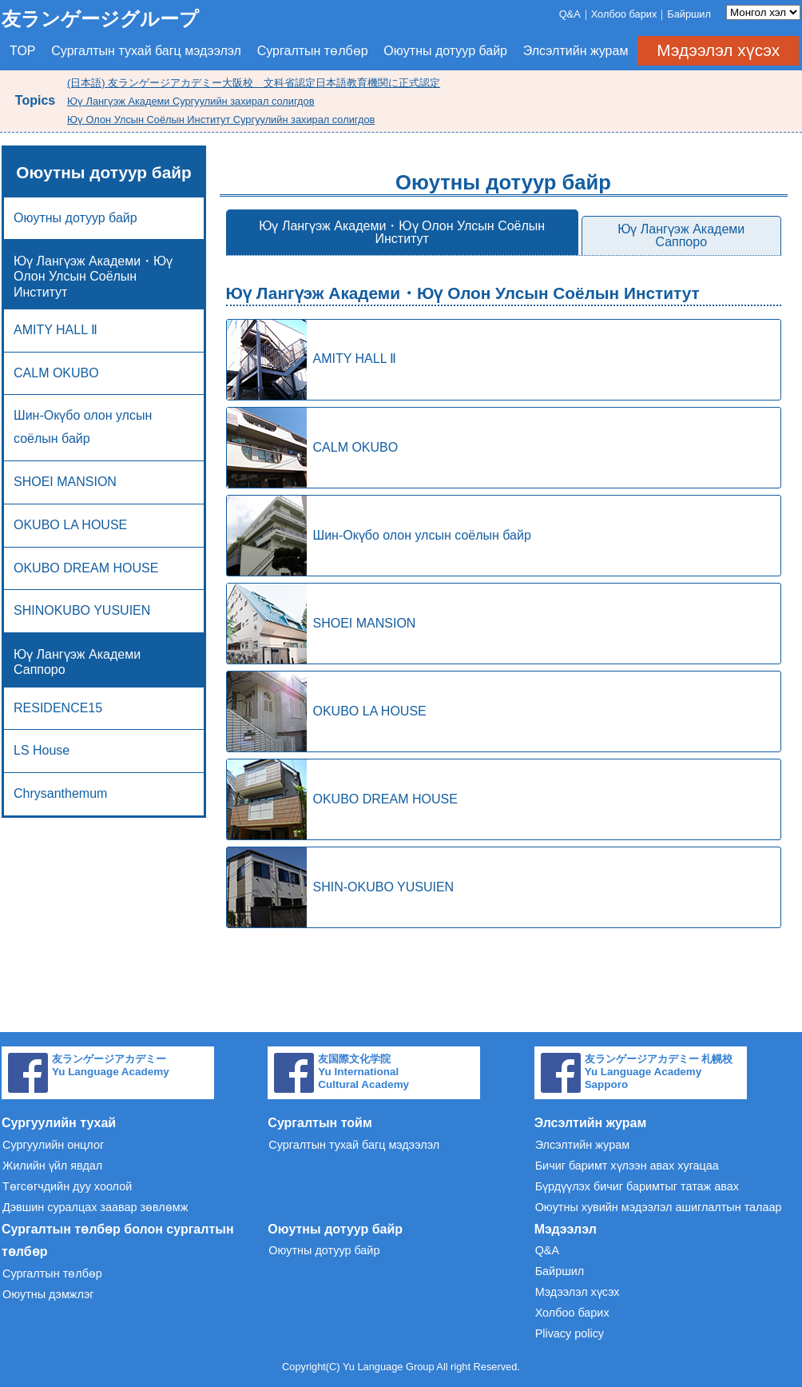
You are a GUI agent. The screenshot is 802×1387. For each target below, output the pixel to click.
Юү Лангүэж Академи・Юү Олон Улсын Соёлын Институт (402, 232)
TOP (23, 51)
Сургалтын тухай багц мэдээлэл (146, 51)
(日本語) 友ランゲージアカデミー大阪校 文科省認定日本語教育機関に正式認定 (253, 83)
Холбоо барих (624, 14)
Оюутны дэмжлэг (47, 1294)
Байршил (689, 14)
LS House (41, 750)
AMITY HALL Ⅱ (312, 360)
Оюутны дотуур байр (445, 51)
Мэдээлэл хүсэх (718, 50)
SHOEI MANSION (65, 481)
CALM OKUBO (56, 373)
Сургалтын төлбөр (312, 51)
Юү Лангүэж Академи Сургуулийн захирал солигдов (190, 101)
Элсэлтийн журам (576, 51)
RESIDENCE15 (58, 708)
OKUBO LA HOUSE (70, 525)
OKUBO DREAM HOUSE (86, 568)
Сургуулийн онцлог (53, 1144)
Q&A (570, 14)
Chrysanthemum (60, 793)
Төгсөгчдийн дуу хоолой (67, 1186)
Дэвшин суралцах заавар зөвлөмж (95, 1207)
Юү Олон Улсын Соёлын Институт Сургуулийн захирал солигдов (221, 120)
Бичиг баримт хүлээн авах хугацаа (627, 1165)
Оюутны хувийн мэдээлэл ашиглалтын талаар (658, 1207)
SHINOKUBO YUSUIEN (82, 610)
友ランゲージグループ (100, 19)
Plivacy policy (569, 1333)
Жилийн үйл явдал (52, 1165)
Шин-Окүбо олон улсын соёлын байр (83, 427)
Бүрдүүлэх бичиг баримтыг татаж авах (637, 1186)
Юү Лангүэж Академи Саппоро (680, 235)
